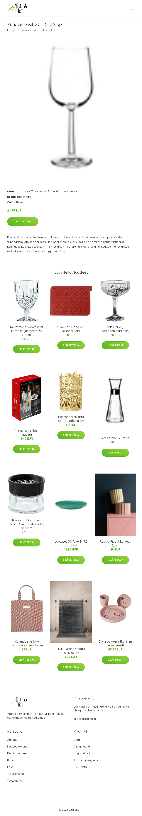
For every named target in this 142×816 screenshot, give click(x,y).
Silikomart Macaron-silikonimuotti (71, 329)
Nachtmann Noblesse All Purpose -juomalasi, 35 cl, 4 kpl (26, 331)
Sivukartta (80, 767)
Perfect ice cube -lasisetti (27, 432)
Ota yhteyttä (82, 746)
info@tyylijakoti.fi (85, 718)
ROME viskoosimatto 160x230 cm (71, 651)
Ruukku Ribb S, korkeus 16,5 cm (115, 543)
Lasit (27, 191)
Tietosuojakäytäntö (86, 760)
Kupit (10, 760)
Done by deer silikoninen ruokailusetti (115, 643)
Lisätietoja (23, 221)
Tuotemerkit (39, 191)
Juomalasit (70, 191)
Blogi (77, 739)
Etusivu (11, 30)
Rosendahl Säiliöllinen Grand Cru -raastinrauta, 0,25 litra (26, 524)
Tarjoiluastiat (15, 773)
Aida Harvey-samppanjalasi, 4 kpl (115, 329)
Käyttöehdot (82, 753)
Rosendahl (55, 191)
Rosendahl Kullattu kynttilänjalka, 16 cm (71, 419)
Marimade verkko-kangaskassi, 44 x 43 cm (27, 643)
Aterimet (12, 739)
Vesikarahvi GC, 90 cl (115, 438)
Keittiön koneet (17, 753)
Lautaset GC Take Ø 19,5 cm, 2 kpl (71, 543)
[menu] (132, 8)
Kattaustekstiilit (17, 746)
